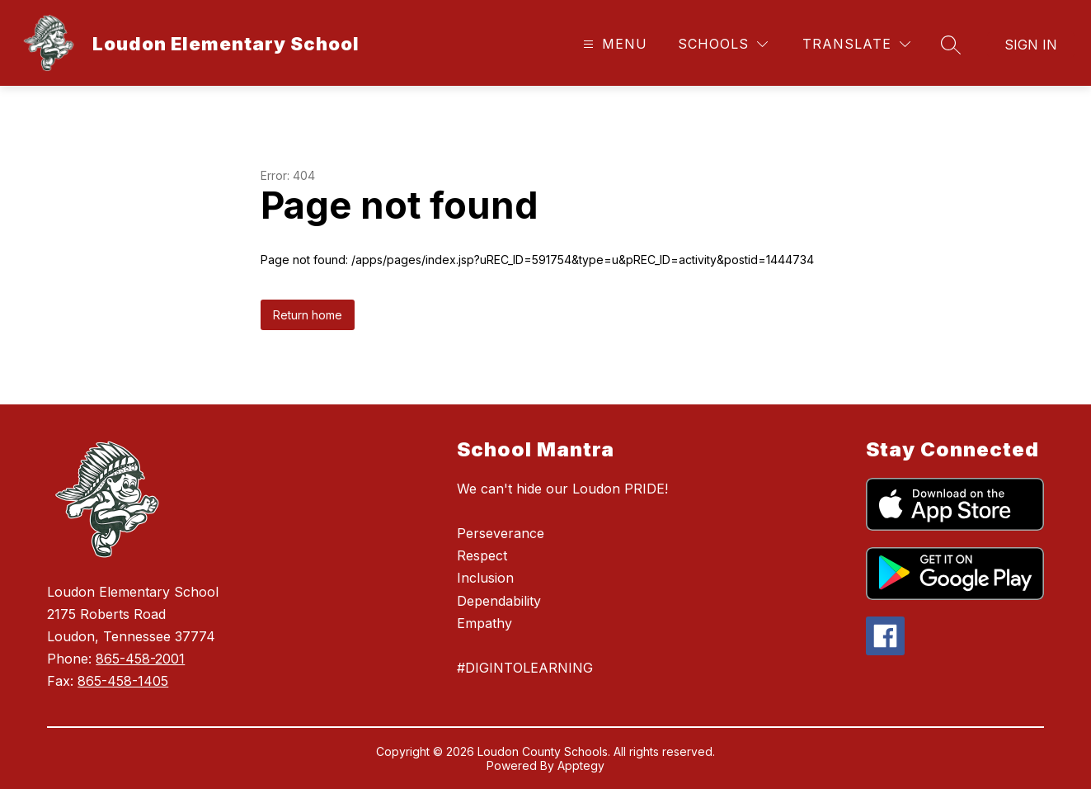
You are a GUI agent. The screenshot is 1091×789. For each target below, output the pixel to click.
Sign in (1030, 44)
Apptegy (580, 765)
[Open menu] (613, 44)
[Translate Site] (856, 44)
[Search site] (951, 44)
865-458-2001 (140, 658)
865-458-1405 (123, 681)
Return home (307, 315)
